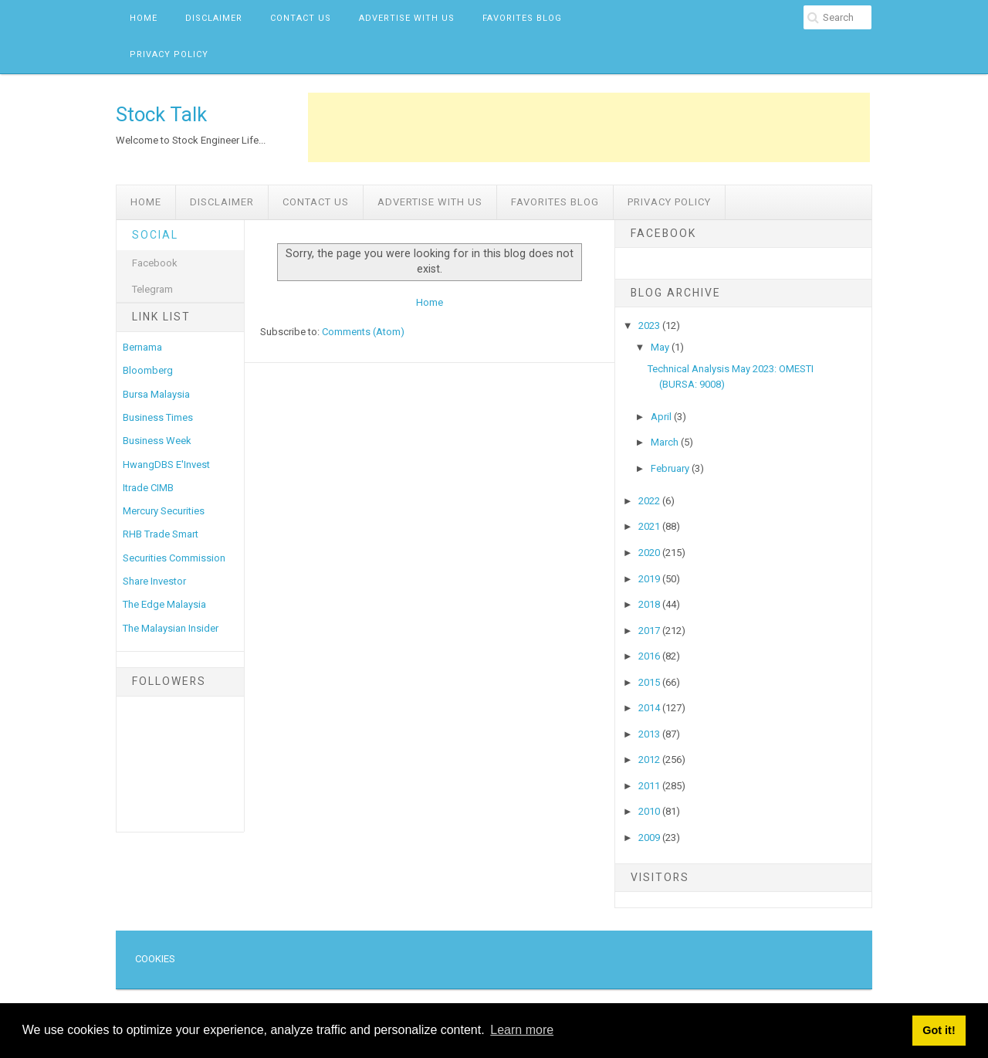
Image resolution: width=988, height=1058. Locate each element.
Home (143, 18)
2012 (650, 759)
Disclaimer (213, 18)
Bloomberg (148, 370)
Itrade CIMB (148, 487)
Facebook (155, 263)
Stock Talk (161, 114)
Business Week (157, 440)
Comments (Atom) (363, 331)
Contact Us (300, 18)
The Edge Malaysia (164, 604)
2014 (650, 708)
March (666, 442)
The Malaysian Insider (170, 628)
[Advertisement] (589, 127)
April (662, 416)
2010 (650, 811)
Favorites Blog (522, 18)
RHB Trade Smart (160, 534)
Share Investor (154, 581)
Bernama (142, 347)
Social (155, 235)
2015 (650, 682)
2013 (650, 734)
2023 (650, 325)
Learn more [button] (521, 1029)
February (671, 468)
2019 (650, 579)
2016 (650, 656)
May (661, 347)
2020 (650, 552)
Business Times (158, 417)
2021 (650, 526)
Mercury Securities (164, 511)
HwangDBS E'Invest (166, 464)
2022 (650, 501)
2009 (650, 837)
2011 (650, 786)
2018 (650, 604)
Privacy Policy (169, 54)
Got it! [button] (938, 1030)
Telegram (152, 289)
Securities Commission (174, 558)
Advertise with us (407, 18)
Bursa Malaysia (156, 394)
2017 (650, 630)
